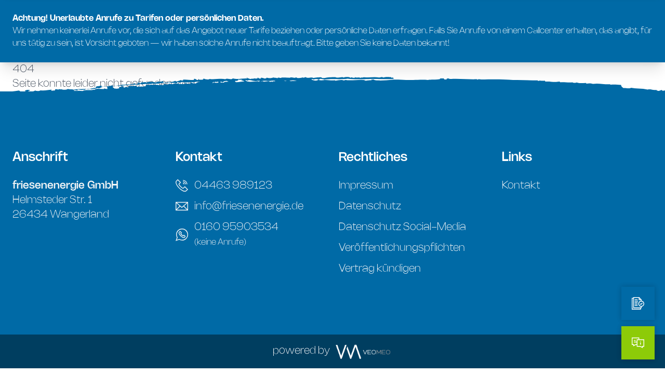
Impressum (366, 186)
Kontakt (521, 186)
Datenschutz (370, 206)
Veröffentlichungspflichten (402, 248)
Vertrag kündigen (380, 269)
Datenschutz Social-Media (402, 227)
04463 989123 (224, 185)
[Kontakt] (638, 342)
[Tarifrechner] (638, 303)
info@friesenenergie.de (239, 206)
